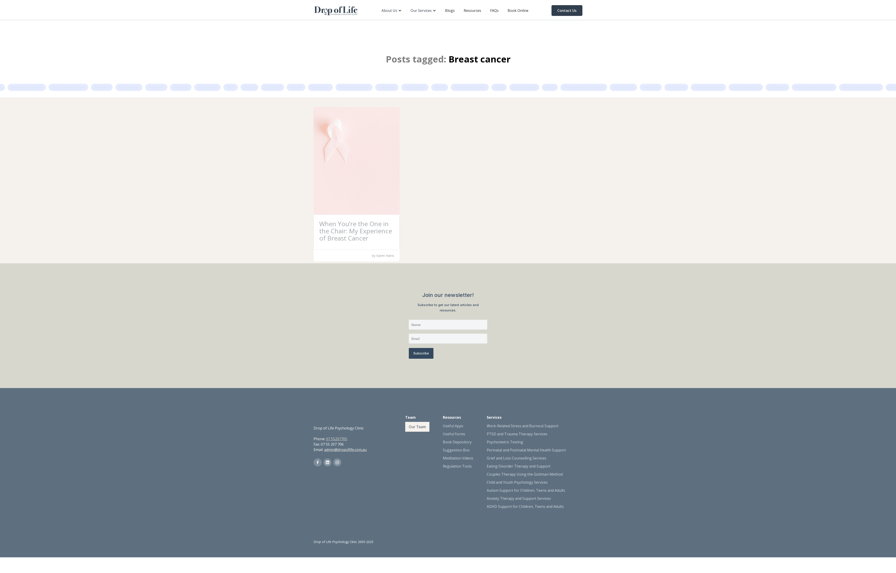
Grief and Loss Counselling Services (516, 458)
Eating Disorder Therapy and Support (518, 466)
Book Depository (457, 442)
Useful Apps (453, 425)
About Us (389, 10)
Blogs (450, 10)
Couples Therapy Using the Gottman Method (525, 474)
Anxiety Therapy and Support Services (519, 498)
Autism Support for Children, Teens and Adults (526, 490)
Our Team (417, 426)
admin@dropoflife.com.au (345, 449)
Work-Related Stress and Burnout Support (522, 425)
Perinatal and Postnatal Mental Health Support (526, 450)
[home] (336, 10)
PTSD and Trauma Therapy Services (517, 433)
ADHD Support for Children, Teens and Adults (525, 506)
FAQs (494, 10)
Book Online (518, 10)
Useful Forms (454, 433)
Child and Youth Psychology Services (517, 482)
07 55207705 (336, 438)
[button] (391, 10)
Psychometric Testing (505, 442)
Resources (472, 10)
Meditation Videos (458, 458)
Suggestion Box (456, 450)
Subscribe (421, 353)
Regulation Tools (457, 466)
